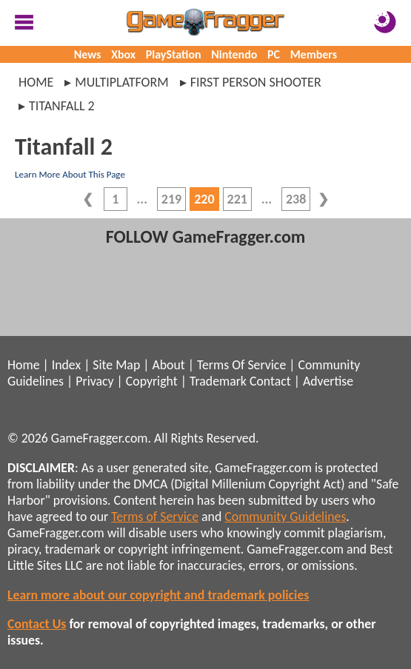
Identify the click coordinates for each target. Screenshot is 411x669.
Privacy (94, 381)
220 (204, 199)
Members (314, 54)
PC (273, 54)
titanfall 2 (62, 106)
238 (296, 199)
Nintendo (234, 54)
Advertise (328, 381)
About (168, 365)
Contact (270, 381)
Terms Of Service (241, 365)
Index (66, 365)
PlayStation (173, 54)
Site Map (116, 365)
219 (171, 199)
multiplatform (121, 82)
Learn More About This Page (70, 174)
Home (36, 82)
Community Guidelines (285, 516)
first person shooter (255, 82)
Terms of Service (154, 516)
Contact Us (36, 624)
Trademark (218, 381)
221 (237, 199)
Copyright (152, 381)
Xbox (123, 54)
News (87, 54)
